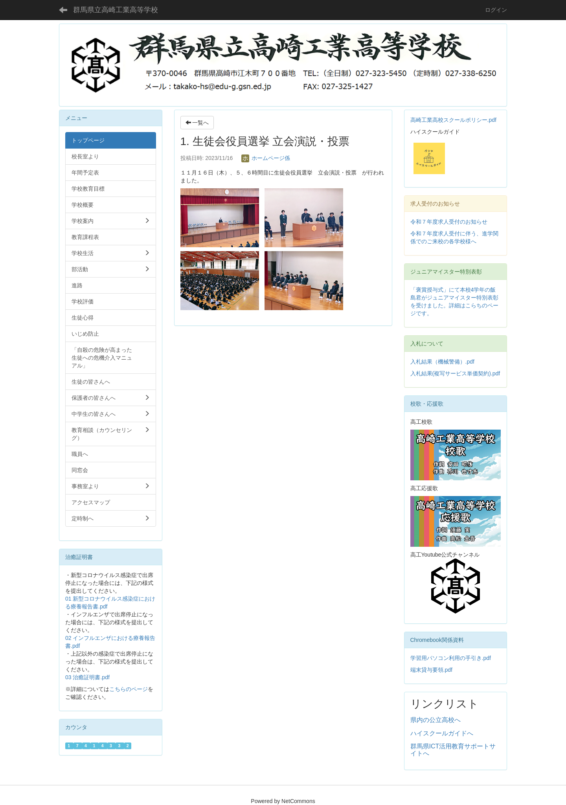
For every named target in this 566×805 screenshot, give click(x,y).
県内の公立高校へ (435, 720)
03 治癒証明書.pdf (87, 677)
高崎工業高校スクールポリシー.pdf (453, 120)
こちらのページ (128, 689)
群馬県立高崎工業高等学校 (115, 10)
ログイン (496, 10)
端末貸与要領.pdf (431, 670)
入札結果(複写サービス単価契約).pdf (455, 373)
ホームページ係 (265, 158)
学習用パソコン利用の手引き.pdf (450, 658)
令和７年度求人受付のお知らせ (448, 222)
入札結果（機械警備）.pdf (442, 361)
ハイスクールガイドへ (441, 733)
